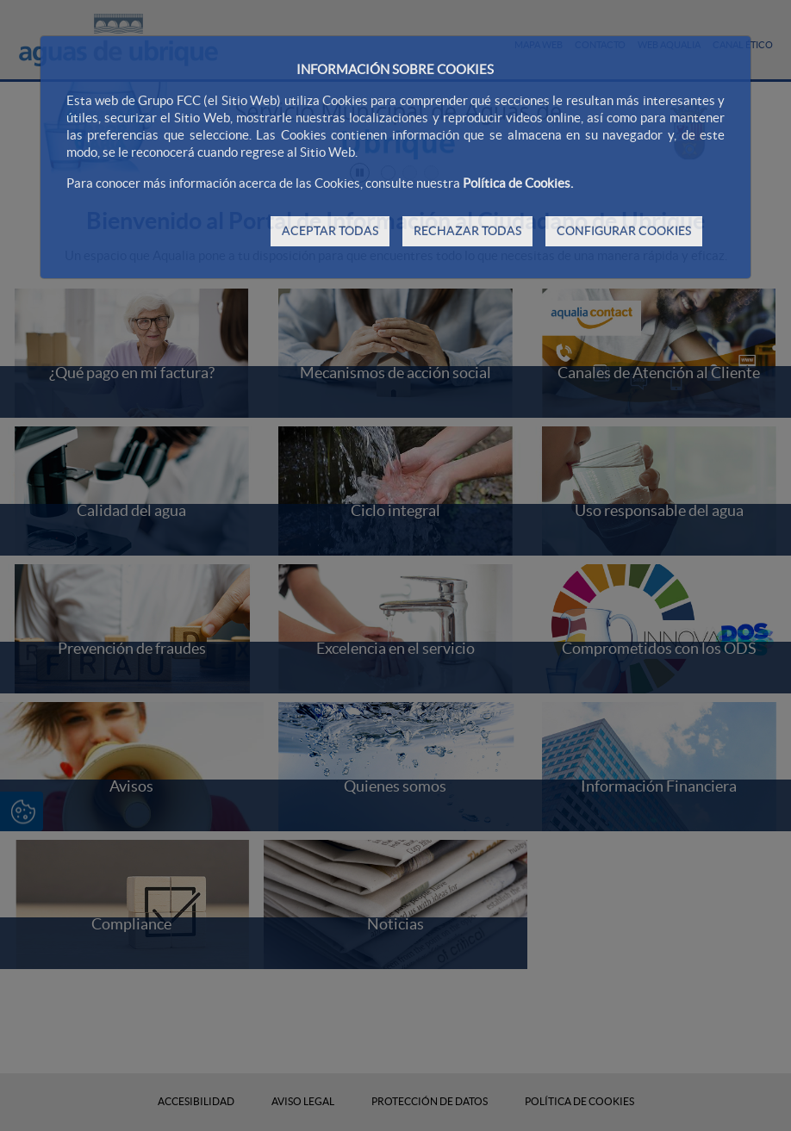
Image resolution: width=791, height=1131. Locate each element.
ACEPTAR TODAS (330, 231)
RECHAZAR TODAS (467, 231)
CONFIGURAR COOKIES (624, 231)
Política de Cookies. (518, 183)
